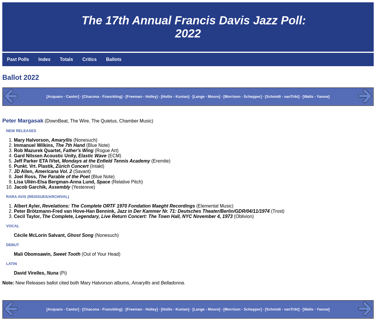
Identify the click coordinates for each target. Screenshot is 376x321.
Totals (66, 59)
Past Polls (18, 59)
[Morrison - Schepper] (242, 96)
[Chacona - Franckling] (102, 96)
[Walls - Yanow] (316, 96)
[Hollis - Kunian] (175, 96)
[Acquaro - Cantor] (62, 96)
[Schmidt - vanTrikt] (282, 96)
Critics (89, 59)
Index (44, 59)
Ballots (113, 59)
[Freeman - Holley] (141, 96)
